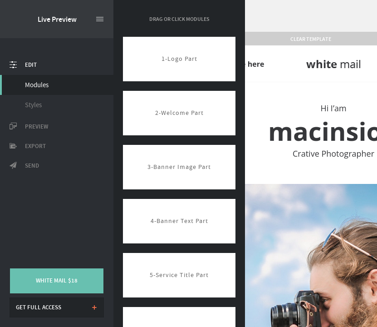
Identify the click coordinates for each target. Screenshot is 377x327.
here (256, 64)
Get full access (38, 307)
